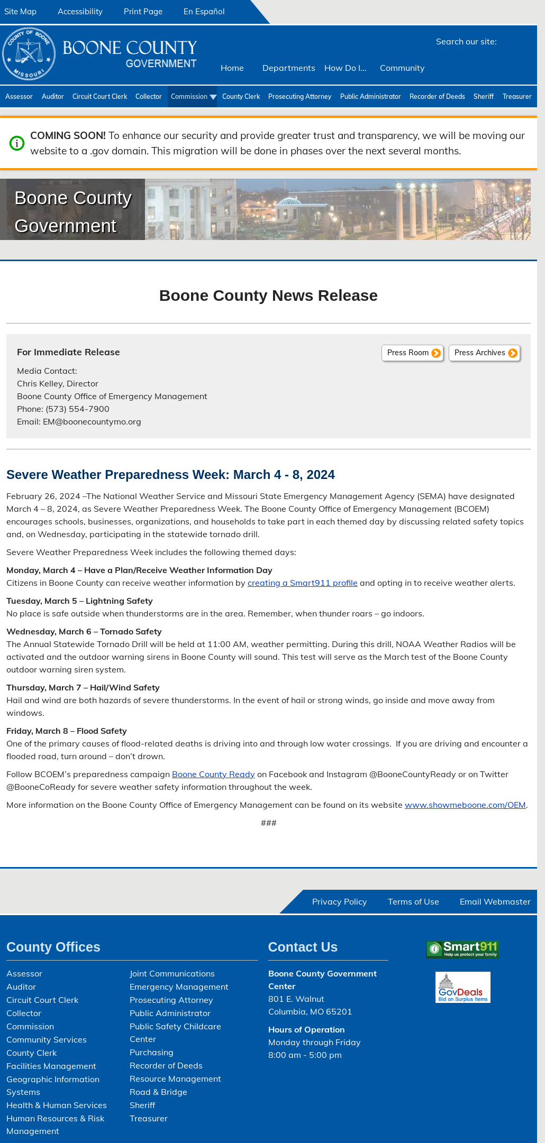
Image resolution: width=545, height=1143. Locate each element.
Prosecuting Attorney (299, 96)
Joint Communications (172, 973)
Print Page (143, 11)
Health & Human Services (56, 1105)
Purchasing (152, 1052)
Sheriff (484, 96)
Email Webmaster (495, 901)
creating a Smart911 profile (303, 582)
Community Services (46, 1039)
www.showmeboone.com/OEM (465, 804)
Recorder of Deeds (437, 96)
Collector (148, 96)
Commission (189, 96)
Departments (288, 67)
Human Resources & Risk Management (55, 1124)
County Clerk (241, 96)
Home (232, 67)
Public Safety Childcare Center (175, 1032)
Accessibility (80, 11)
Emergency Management (179, 986)
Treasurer (517, 96)
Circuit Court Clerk (99, 96)
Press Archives (480, 352)
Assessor (19, 96)
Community (402, 67)
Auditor (53, 96)
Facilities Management (51, 1066)
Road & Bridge (158, 1091)
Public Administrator (370, 96)
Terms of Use (413, 901)
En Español (204, 11)
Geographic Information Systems (52, 1085)
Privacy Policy (339, 901)
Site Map (20, 11)
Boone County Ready (213, 774)
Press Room (408, 352)
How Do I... (345, 67)
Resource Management (175, 1078)
